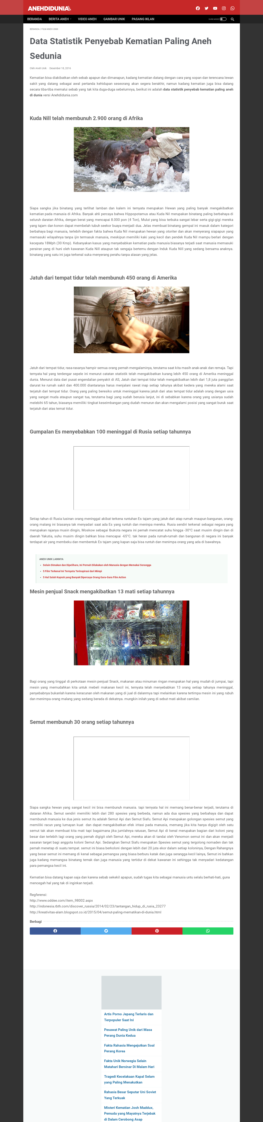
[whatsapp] (149, 1069)
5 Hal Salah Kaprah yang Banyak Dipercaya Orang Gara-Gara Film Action (84, 666)
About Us (93, 1108)
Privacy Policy (139, 1108)
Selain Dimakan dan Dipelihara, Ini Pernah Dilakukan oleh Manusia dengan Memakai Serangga (97, 654)
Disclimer (106, 1108)
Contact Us (121, 1108)
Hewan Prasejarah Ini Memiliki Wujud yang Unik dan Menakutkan (205, 209)
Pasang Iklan (145, 13)
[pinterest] (115, 1069)
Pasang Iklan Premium (163, 1108)
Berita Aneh (61, 13)
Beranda (37, 13)
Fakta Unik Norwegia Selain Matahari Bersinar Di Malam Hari (203, 114)
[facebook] (195, 4)
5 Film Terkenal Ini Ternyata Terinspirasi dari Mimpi (72, 660)
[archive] (204, 264)
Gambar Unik (116, 13)
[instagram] (221, 4)
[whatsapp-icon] (229, 4)
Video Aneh (90, 13)
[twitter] (203, 4)
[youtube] (212, 4)
